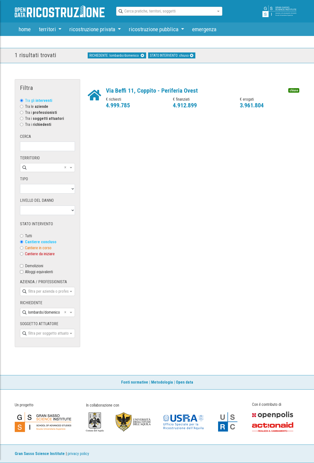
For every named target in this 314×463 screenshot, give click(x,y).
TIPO (24, 179)
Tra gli (38, 100)
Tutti (28, 235)
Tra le (36, 106)
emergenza (204, 29)
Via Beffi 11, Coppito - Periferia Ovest (152, 90)
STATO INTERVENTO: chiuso (171, 55)
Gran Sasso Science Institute (40, 453)
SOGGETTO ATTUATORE (39, 323)
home (25, 29)
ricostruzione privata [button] (92, 29)
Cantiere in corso (38, 247)
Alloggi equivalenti (39, 271)
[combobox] (165, 11)
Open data (184, 382)
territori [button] (48, 29)
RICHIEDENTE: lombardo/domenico (116, 55)
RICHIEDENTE (31, 302)
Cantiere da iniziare (40, 253)
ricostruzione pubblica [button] (154, 29)
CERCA (25, 136)
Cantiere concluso (40, 241)
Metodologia (162, 382)
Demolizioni (34, 265)
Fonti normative (134, 382)
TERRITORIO (30, 158)
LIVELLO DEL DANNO (37, 200)
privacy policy (78, 453)
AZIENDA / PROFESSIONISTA (43, 281)
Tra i (41, 112)
